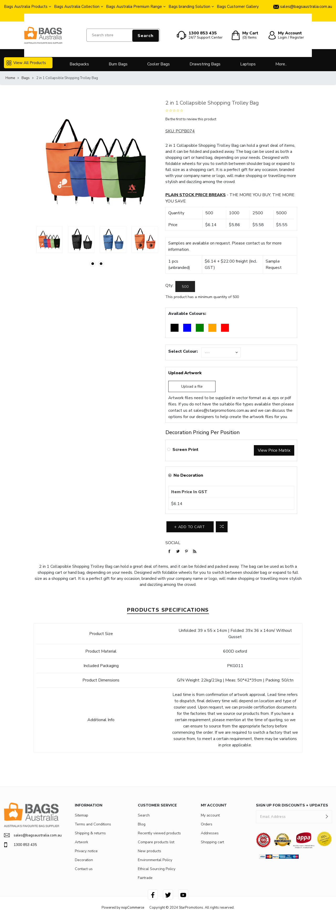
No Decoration (188, 475)
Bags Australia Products (26, 6)
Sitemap (81, 815)
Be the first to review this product (190, 119)
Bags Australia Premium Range (134, 6)
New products (149, 851)
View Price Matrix (274, 450)
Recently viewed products (159, 833)
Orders (206, 824)
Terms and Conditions (93, 824)
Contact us (84, 868)
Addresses (210, 833)
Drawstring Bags (205, 64)
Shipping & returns (90, 833)
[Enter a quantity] (185, 286)
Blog (141, 824)
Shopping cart (212, 842)
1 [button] (92, 263)
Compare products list (156, 842)
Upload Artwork (185, 373)
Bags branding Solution (189, 6)
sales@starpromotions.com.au (221, 410)
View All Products (26, 62)
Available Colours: (187, 313)
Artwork (81, 842)
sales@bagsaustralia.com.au (31, 835)
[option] (49, 240)
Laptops (248, 64)
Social (172, 543)
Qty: (169, 285)
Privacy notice (86, 851)
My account (210, 815)
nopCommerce (132, 907)
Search (146, 36)
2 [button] (101, 263)
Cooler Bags (158, 64)
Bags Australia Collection (76, 6)
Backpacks (79, 64)
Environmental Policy (155, 859)
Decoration (84, 859)
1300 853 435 (20, 844)
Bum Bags (118, 64)
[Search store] (123, 35)
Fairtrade (145, 877)
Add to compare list (222, 526)
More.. (281, 64)
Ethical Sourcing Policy (156, 868)
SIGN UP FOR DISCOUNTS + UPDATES (292, 805)
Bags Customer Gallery (238, 6)
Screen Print (185, 449)
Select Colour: (183, 351)
